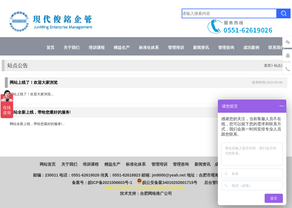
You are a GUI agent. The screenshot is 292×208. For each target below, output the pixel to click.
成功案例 (251, 47)
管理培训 (176, 47)
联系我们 (276, 47)
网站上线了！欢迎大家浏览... (32, 94)
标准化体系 (149, 47)
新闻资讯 (201, 47)
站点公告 (281, 66)
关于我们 (72, 47)
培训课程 (97, 47)
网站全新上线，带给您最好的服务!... (37, 124)
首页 (50, 47)
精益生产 (122, 47)
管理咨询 (226, 47)
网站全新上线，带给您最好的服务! (40, 112)
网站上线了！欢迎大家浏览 (34, 82)
